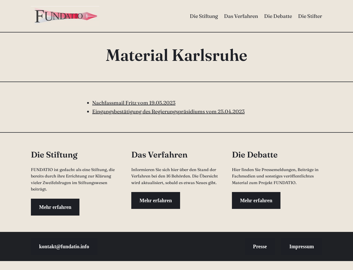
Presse (260, 246)
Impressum (301, 246)
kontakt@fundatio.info (64, 246)
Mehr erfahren (55, 207)
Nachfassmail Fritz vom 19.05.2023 (133, 102)
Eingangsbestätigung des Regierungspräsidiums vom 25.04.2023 (168, 111)
